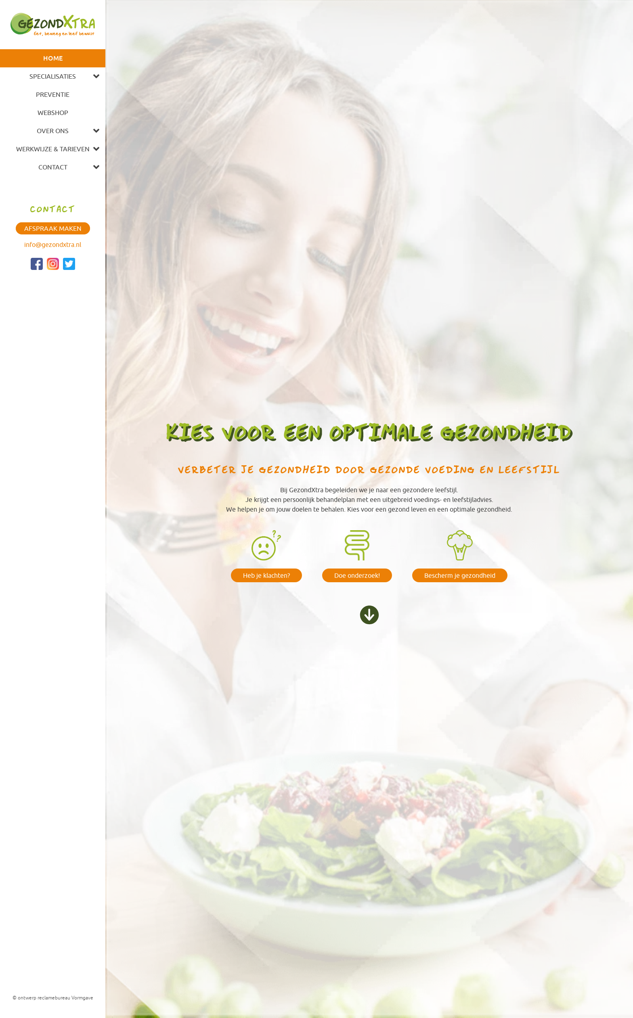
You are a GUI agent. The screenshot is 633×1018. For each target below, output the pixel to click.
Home (53, 58)
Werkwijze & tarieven (53, 149)
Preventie (52, 94)
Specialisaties (52, 76)
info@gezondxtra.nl (52, 244)
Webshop (53, 112)
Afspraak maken (53, 228)
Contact (52, 167)
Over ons (53, 130)
